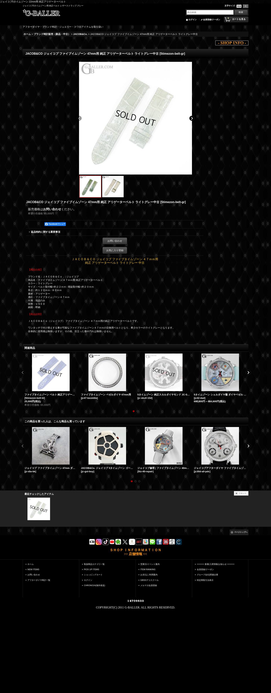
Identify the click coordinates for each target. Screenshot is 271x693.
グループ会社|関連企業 (207, 575)
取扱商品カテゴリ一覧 (94, 564)
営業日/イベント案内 (150, 564)
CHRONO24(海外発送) (94, 585)
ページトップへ (240, 532)
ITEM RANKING (147, 569)
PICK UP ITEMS (91, 569)
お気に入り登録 (114, 250)
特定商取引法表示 (205, 580)
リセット (242, 493)
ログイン (192, 19)
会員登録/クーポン (211, 19)
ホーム (30, 564)
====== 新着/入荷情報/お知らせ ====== (215, 564)
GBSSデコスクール (149, 580)
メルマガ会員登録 (148, 585)
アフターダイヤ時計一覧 (38, 580)
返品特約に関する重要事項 (45, 231)
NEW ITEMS (33, 569)
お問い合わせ (52, 209)
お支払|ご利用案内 (149, 575)
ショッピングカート (93, 575)
